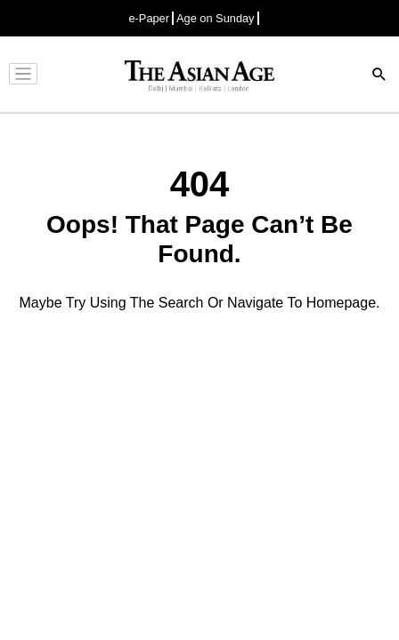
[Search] (379, 76)
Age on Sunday (215, 18)
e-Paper (148, 18)
